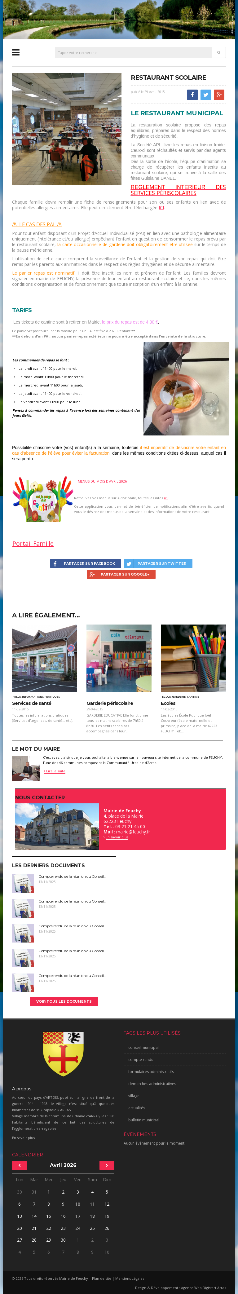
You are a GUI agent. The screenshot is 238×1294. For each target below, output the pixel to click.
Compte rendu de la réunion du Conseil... (72, 876)
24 (77, 1228)
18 (92, 1216)
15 (48, 1216)
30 (19, 1192)
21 (34, 1228)
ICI (161, 207)
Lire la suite (54, 771)
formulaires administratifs (151, 1071)
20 (19, 1228)
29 (48, 1240)
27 (19, 1240)
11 (92, 1204)
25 (92, 1228)
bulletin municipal (143, 1120)
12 (106, 1204)
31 (34, 1192)
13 (19, 1216)
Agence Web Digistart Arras (203, 1287)
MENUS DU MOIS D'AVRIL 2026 (102, 481)
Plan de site (101, 1278)
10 (77, 1204)
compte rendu (140, 1059)
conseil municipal (143, 1047)
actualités (136, 1108)
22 (48, 1228)
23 (63, 1228)
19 (106, 1216)
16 (63, 1216)
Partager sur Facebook (82, 563)
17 (77, 1216)
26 (106, 1228)
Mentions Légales (129, 1278)
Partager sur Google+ (118, 574)
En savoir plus (117, 837)
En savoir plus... (24, 1137)
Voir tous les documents (64, 1001)
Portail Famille (33, 543)
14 (34, 1216)
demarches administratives (152, 1083)
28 (34, 1240)
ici (166, 498)
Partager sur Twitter (155, 563)
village (133, 1095)
